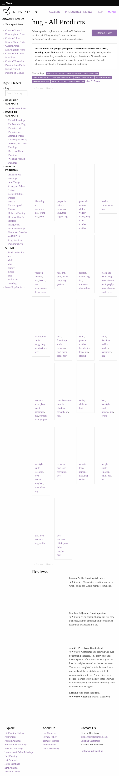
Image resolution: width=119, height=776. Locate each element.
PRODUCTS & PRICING (78, 11)
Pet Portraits (10, 737)
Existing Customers (90, 741)
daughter (106, 340)
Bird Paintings (11, 768)
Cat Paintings (10, 760)
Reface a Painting (16, 213)
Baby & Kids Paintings (15, 744)
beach (42, 280)
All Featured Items (17, 108)
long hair (39, 483)
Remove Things (16, 217)
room (64, 352)
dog (10, 264)
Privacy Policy (50, 737)
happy (60, 216)
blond (82, 276)
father (59, 547)
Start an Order (104, 33)
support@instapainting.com (94, 737)
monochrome (108, 288)
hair (103, 400)
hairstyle (106, 404)
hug (36, 216)
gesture (60, 284)
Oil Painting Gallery (14, 733)
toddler (82, 224)
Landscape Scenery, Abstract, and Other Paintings (17, 143)
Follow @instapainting (92, 751)
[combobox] (16, 93)
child (10, 260)
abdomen (83, 404)
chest (59, 408)
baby (110, 205)
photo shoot (85, 288)
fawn (43, 292)
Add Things (14, 182)
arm (64, 272)
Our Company (50, 733)
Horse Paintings (12, 764)
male (81, 220)
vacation (39, 272)
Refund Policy (50, 744)
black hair (62, 355)
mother (82, 228)
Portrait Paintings (16, 120)
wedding (12, 283)
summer (38, 276)
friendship (39, 201)
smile (104, 292)
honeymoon (40, 288)
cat (9, 256)
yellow (82, 213)
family (11, 268)
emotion (83, 464)
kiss (36, 213)
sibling (82, 355)
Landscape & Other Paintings (18, 752)
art (67, 412)
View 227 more (93, 81)
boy (109, 475)
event (42, 213)
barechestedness (64, 400)
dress (37, 292)
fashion (82, 272)
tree (64, 213)
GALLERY (54, 11)
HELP (100, 11)
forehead (39, 209)
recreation (62, 472)
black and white (16, 252)
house (11, 271)
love (37, 205)
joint (59, 276)
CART (112, 11)
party (41, 216)
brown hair (40, 487)
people (82, 340)
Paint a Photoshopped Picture (15, 205)
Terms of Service (51, 741)
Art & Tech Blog (51, 748)
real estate (13, 279)
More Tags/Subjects (14, 287)
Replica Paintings (16, 228)
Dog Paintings (11, 756)
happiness (106, 352)
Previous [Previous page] (40, 87)
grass (65, 543)
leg (64, 280)
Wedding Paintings (13, 748)
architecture (40, 348)
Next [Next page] (50, 87)
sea (36, 284)
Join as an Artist (12, 771)
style (110, 292)
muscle (60, 404)
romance (61, 209)
